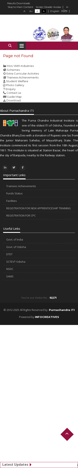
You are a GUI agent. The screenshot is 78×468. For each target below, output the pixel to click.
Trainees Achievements (22, 77)
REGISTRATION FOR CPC (21, 215)
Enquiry (11, 89)
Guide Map (14, 96)
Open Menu (21, 46)
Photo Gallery (15, 85)
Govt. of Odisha (16, 247)
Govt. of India (14, 239)
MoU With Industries (20, 65)
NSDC (9, 269)
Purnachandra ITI (62, 310)
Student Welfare (17, 81)
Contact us (13, 92)
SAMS (10, 276)
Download (13, 100)
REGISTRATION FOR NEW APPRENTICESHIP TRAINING (38, 208)
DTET (9, 254)
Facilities (11, 201)
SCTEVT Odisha (15, 261)
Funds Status (14, 193)
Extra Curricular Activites (22, 73)
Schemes (13, 69)
